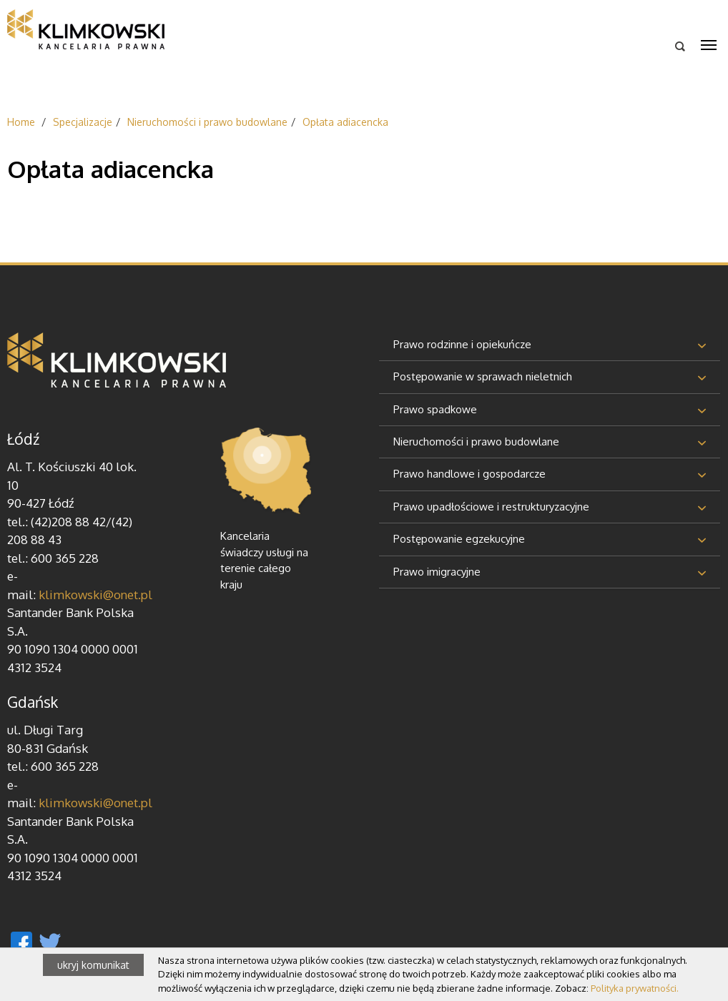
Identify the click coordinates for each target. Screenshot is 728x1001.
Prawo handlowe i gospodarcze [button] (469, 473)
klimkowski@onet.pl (95, 594)
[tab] (549, 345)
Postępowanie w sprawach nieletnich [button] (482, 376)
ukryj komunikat (93, 965)
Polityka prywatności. (635, 988)
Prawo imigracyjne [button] (437, 571)
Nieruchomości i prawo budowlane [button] (476, 441)
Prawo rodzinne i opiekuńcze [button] (462, 344)
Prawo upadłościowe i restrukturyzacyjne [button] (491, 506)
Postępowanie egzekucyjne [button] (459, 539)
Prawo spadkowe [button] (435, 409)
